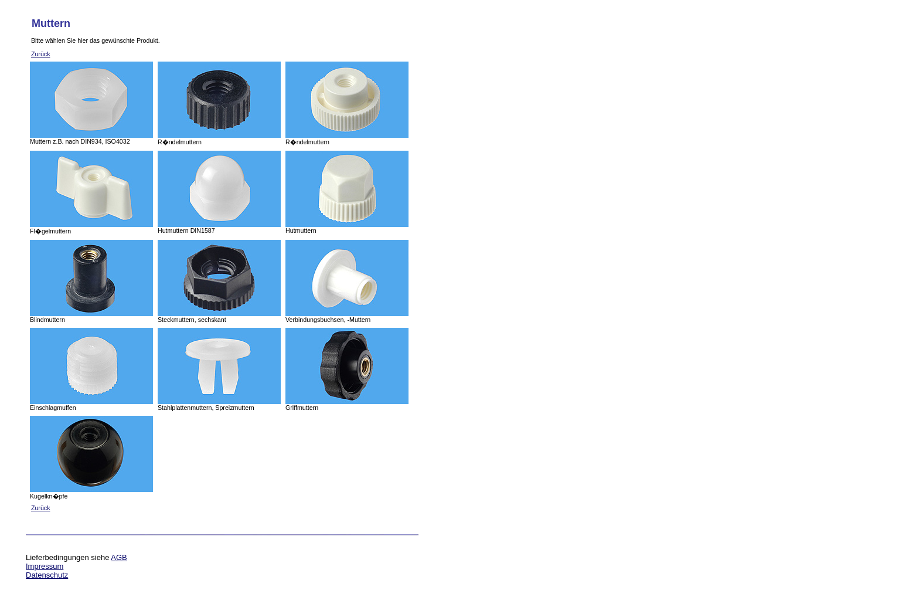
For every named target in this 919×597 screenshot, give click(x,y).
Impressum (44, 566)
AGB (119, 557)
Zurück (40, 53)
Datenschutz (47, 575)
